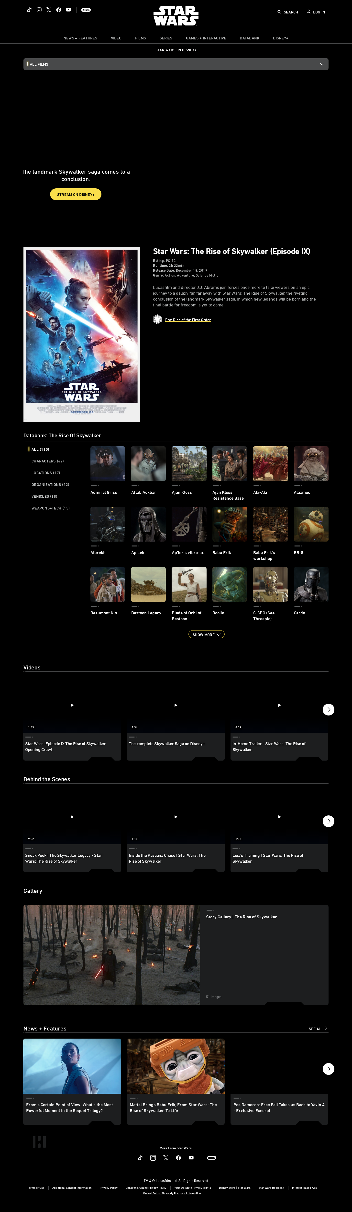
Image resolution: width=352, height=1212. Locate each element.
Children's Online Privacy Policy (146, 1193)
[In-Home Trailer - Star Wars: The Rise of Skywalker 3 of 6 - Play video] (279, 705)
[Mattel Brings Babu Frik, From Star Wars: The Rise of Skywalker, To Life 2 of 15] (176, 1066)
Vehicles (44, 496)
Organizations (50, 484)
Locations (46, 473)
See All (316, 1029)
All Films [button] (39, 64)
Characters (48, 461)
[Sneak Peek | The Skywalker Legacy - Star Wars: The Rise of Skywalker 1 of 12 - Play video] (72, 816)
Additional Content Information (72, 1193)
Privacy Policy (109, 1193)
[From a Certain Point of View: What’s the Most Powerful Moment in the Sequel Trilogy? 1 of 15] (72, 1066)
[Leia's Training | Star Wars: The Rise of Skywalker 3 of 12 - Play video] (279, 816)
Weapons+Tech (51, 508)
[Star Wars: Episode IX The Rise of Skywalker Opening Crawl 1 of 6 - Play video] (72, 705)
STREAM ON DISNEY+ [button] (76, 182)
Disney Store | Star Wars (235, 1193)
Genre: (158, 275)
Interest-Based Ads (304, 1193)
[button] (206, 634)
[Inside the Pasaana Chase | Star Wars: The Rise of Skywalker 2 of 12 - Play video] (176, 816)
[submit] (279, 12)
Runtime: (160, 265)
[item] (80, 39)
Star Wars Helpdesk (271, 1193)
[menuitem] (116, 39)
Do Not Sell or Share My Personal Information (172, 1199)
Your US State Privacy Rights (192, 1193)
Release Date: (164, 270)
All (40, 449)
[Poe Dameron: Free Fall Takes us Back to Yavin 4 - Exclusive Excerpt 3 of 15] (279, 1066)
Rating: (159, 261)
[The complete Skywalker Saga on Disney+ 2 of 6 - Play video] (176, 705)
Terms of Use (35, 1193)
